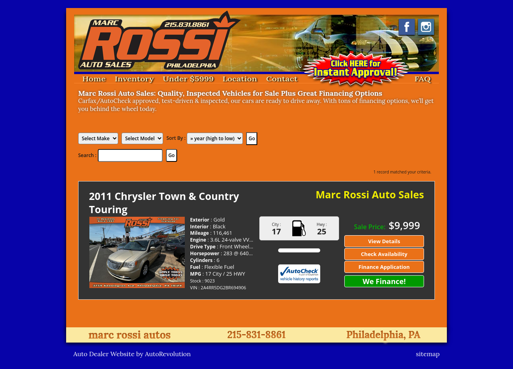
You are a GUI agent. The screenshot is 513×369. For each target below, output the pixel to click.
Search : (88, 155)
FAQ (422, 79)
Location (239, 79)
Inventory (134, 79)
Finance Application (384, 266)
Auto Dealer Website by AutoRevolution (132, 354)
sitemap (428, 354)
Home (94, 79)
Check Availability (384, 254)
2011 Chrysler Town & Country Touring (164, 202)
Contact (281, 79)
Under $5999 (188, 79)
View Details (384, 241)
